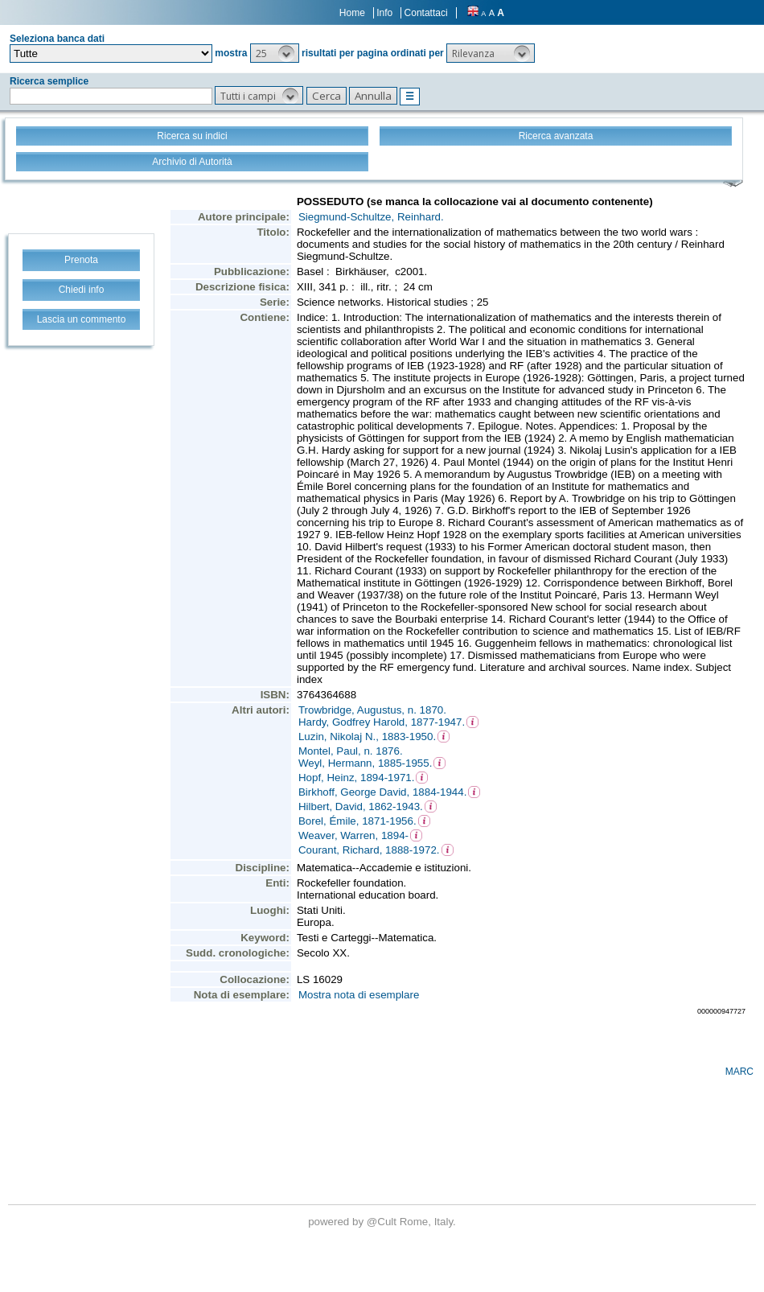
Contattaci (426, 13)
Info (384, 13)
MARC (739, 1071)
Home (352, 13)
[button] (274, 53)
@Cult (383, 1222)
